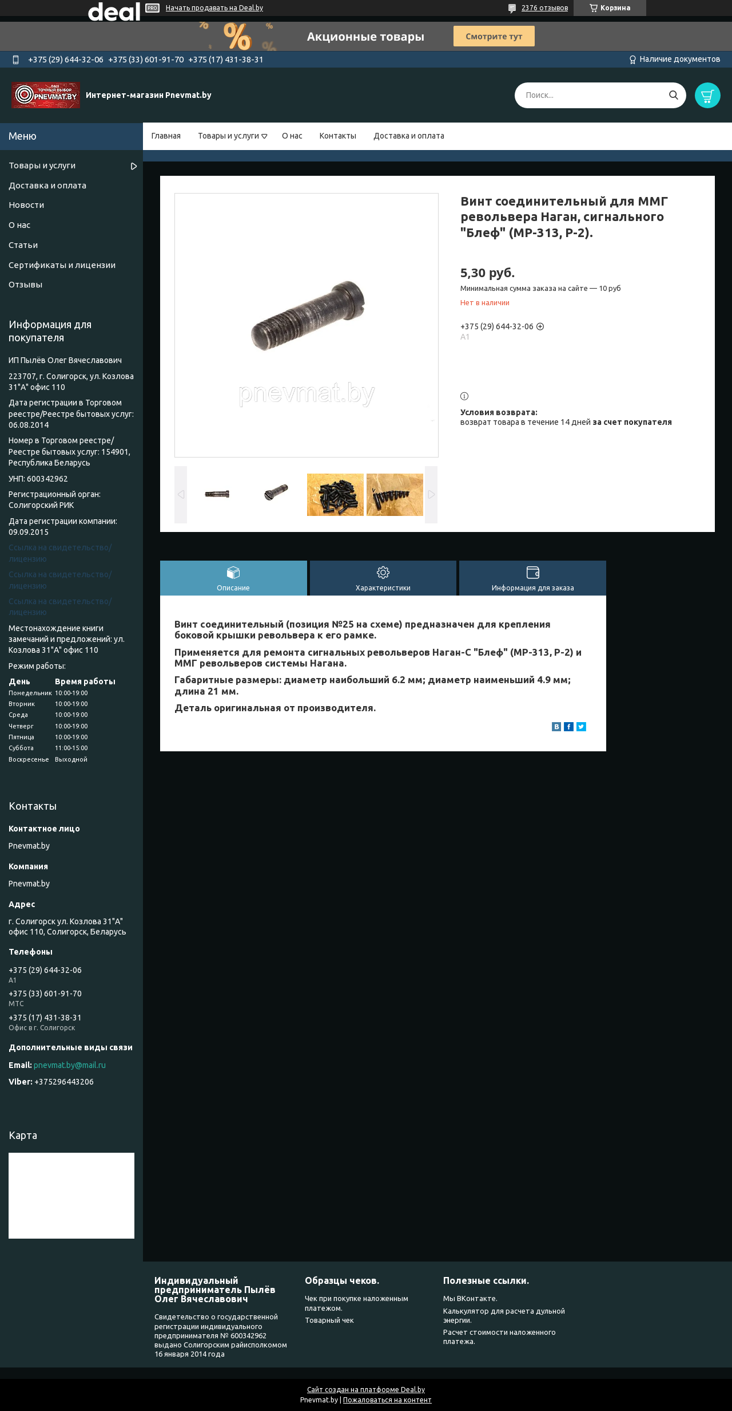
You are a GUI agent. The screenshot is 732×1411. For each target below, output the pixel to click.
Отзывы (25, 284)
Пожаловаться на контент (387, 1400)
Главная (166, 135)
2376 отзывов (545, 7)
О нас (292, 135)
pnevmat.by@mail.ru (70, 1065)
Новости (26, 205)
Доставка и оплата (408, 135)
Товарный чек (329, 1320)
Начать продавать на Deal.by (214, 7)
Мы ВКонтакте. (470, 1298)
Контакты (338, 135)
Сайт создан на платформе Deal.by (366, 1389)
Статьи (23, 245)
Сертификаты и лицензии (62, 265)
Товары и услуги (228, 135)
